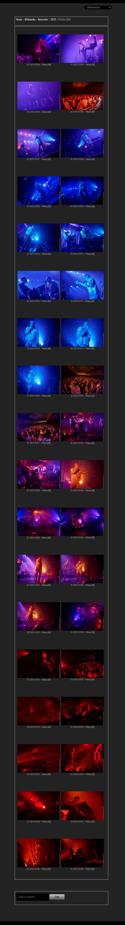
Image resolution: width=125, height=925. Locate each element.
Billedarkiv (30, 19)
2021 (53, 19)
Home (19, 19)
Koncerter (43, 19)
